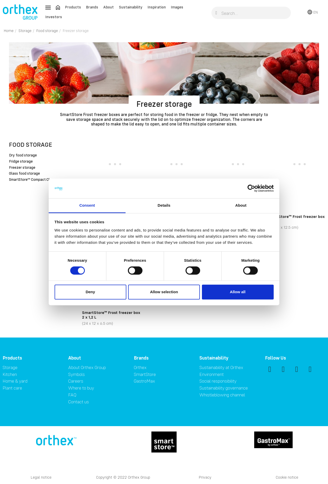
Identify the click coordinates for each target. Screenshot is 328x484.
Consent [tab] (87, 205)
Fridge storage (21, 162)
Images (177, 7)
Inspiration (157, 7)
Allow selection (164, 292)
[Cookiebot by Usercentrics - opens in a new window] (251, 188)
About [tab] (241, 205)
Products (73, 7)
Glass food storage (24, 174)
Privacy (205, 477)
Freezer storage (22, 168)
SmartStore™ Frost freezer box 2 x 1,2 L (111, 315)
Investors (53, 16)
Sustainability (130, 7)
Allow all (237, 292)
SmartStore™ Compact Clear (32, 180)
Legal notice (41, 477)
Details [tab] (164, 205)
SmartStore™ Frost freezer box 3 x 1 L (295, 219)
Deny (90, 292)
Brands (92, 7)
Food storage (30, 144)
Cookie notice (287, 477)
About (108, 7)
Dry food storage (23, 155)
